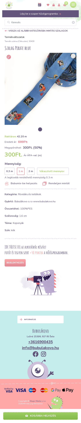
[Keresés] (40, 22)
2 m (31, 171)
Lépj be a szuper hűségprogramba (40, 14)
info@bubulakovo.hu (40, 347)
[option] (40, 89)
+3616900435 (40, 341)
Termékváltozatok (15, 37)
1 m (20, 171)
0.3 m (9, 171)
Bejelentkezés (15, 262)
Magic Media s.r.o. (38, 401)
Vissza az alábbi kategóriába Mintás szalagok (38, 30)
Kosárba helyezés (40, 416)
